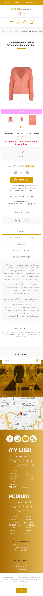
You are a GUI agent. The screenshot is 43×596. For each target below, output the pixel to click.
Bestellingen (21, 569)
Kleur (21, 156)
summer (5, 332)
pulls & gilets (20, 336)
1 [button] (20, 127)
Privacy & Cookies (21, 550)
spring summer (10, 334)
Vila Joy (23, 136)
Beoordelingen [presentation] (21, 251)
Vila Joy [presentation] (21, 231)
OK (22, 590)
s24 (32, 334)
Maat (21, 152)
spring (33, 332)
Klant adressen (21, 567)
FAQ (21, 553)
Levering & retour (21, 547)
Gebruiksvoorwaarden (21, 545)
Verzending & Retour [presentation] (21, 238)
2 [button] (22, 127)
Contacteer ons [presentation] (21, 257)
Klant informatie (21, 564)
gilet (25, 332)
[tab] (21, 231)
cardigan (17, 332)
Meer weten (21, 585)
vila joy (23, 334)
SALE (21, 111)
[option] (10, 119)
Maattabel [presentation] (21, 244)
